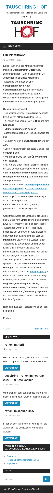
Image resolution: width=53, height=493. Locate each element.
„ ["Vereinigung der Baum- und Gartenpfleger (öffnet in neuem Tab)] (24, 184)
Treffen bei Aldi (41, 328)
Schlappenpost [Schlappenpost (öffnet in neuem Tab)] (37, 271)
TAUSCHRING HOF (26, 7)
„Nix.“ (7, 328)
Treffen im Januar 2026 (18, 410)
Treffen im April (13, 344)
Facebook (11, 456)
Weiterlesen (11, 368)
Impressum (12, 463)
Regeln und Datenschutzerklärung (23, 460)
